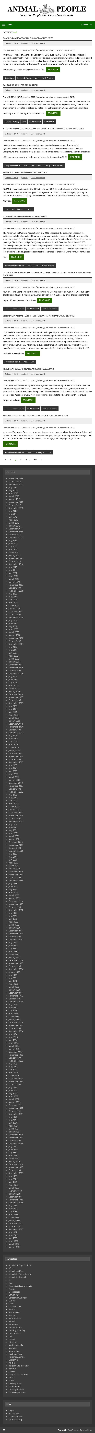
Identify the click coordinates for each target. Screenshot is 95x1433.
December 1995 (16, 993)
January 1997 (14, 957)
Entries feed (14, 1413)
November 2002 (16, 786)
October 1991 (15, 1111)
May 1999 (13, 889)
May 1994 (13, 1040)
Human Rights (15, 1327)
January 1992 (14, 1102)
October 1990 (15, 1141)
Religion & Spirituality (19, 1366)
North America (47, 78)
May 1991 (13, 1123)
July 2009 (13, 594)
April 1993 (13, 1073)
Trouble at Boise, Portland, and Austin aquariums (28, 369)
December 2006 (16, 665)
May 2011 (13, 546)
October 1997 (15, 937)
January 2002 (14, 809)
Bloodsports (14, 1292)
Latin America (15, 1333)
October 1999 (15, 877)
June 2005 (13, 709)
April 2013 (13, 493)
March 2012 (14, 523)
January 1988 (14, 1220)
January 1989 (14, 1194)
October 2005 (15, 700)
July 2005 (13, 706)
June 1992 (13, 1090)
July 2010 (13, 567)
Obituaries (13, 1360)
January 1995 (14, 1019)
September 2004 (16, 733)
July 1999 (13, 883)
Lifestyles (13, 1342)
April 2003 (13, 774)
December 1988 (16, 1197)
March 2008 (14, 632)
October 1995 (15, 999)
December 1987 (16, 1223)
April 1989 (13, 1185)
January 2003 (14, 780)
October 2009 (15, 588)
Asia (29, 266)
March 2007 (14, 659)
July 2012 (13, 511)
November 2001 (16, 815)
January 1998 (14, 928)
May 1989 (13, 1182)
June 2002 (13, 798)
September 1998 (16, 910)
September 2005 (16, 703)
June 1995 (13, 1007)
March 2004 (14, 747)
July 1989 (13, 1176)
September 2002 (16, 792)
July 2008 (13, 620)
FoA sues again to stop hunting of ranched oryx (28, 38)
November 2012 (16, 502)
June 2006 (13, 679)
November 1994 (16, 1025)
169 (34, 460)
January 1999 (14, 898)
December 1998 (16, 901)
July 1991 (13, 1117)
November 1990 (16, 1138)
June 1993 (13, 1067)
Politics (12, 1363)
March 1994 (14, 1046)
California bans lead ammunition (20, 85)
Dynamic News (86, 1430)
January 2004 (14, 750)
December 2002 (16, 783)
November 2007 (16, 638)
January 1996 (14, 990)
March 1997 (14, 954)
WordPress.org (15, 1419)
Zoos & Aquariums (49, 309)
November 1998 (16, 904)
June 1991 (13, 1120)
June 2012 (13, 514)
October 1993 (15, 1058)
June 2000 (13, 857)
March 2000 (14, 866)
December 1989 (16, 1164)
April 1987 (13, 1241)
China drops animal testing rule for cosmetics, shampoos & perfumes (39, 316)
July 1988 (13, 1206)
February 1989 (15, 1191)
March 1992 (14, 1099)
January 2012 (14, 526)
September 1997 (16, 940)
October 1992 (15, 1084)
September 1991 (16, 1114)
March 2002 (14, 806)
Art (10, 1280)
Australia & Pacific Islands (20, 1286)
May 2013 (13, 490)
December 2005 (16, 694)
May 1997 (13, 948)
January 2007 (14, 662)
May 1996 (13, 981)
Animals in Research (12, 362)
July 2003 (13, 765)
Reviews (12, 1369)
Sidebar (84, 24)
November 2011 (16, 532)
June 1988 (13, 1208)
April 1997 (13, 951)
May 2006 (13, 682)
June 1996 (13, 978)
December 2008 (16, 611)
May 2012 (13, 517)
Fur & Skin (13, 1324)
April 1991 (13, 1126)
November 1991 (16, 1108)
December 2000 (16, 842)
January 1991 (14, 1132)
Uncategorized (15, 1383)
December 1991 (16, 1105)
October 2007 (15, 641)
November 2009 (16, 585)
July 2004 (13, 736)
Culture (12, 1301)
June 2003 (13, 768)
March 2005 (14, 718)
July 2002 (13, 795)
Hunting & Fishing (24, 78)
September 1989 (16, 1173)
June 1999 (13, 886)
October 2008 (15, 614)
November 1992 (16, 1081)
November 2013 (16, 478)
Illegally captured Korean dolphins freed (25, 216)
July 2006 (13, 676)
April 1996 (13, 984)
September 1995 (16, 1002)
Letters (12, 1339)
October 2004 (15, 730)
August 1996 (14, 972)
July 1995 (13, 1005)
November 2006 (16, 668)
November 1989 (16, 1167)
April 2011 (13, 549)
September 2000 (16, 851)
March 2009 (14, 605)
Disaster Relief (15, 1307)
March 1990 (14, 1158)
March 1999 (14, 895)
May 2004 (13, 741)
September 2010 (16, 564)
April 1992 (13, 1096)
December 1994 (16, 1022)
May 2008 (13, 626)
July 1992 (13, 1087)
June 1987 (13, 1235)
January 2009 (14, 608)
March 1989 (14, 1188)
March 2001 (14, 836)
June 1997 (13, 945)
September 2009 (16, 591)
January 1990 (14, 1161)
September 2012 (16, 508)
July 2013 (13, 487)
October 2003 (15, 759)
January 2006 (14, 691)
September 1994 (16, 1031)
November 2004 (16, 727)
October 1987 (15, 1226)
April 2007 (13, 656)
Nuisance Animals (16, 1357)
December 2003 (16, 753)
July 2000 (13, 854)
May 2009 (13, 600)
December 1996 (16, 960)
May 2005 (13, 712)
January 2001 (14, 839)
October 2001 (15, 818)
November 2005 (16, 697)
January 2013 (14, 499)
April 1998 (13, 922)
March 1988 (14, 1217)
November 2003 (16, 756)
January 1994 (14, 1049)
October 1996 (15, 966)
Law (36, 78)
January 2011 (14, 555)
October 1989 (15, 1170)
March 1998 (14, 925)
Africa (11, 1268)
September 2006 (16, 673)
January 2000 (14, 869)
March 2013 (14, 496)
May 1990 (13, 1152)
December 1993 (16, 1052)
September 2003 (16, 762)
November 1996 (16, 963)
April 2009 (13, 603)
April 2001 (13, 833)
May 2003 (13, 771)
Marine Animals (48, 266)
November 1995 (16, 996)
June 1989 (13, 1179)
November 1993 (16, 1055)
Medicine (13, 1348)
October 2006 (15, 671)
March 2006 (14, 688)
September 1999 (16, 880)
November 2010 (16, 558)
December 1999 (16, 872)
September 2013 (16, 484)
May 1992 (13, 1093)
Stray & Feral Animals (54, 166)
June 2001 (13, 827)
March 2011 (14, 552)
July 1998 (13, 913)
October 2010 (15, 561)
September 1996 (16, 969)
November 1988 (16, 1200)
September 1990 (16, 1143)
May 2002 (13, 801)
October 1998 (15, 907)
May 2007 (13, 653)
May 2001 (13, 830)
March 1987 (14, 1244)
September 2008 (16, 617)
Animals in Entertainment (14, 266)
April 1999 (13, 892)
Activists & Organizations (20, 1265)
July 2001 (13, 824)
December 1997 (16, 931)
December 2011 (16, 529)
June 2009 (13, 597)
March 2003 (14, 777)
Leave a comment (38, 43)
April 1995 (13, 1013)
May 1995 (13, 1010)
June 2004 (13, 738)
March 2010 (14, 579)
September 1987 (16, 1229)
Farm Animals (15, 1318)
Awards (12, 1289)
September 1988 (16, 1203)
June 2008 (13, 623)
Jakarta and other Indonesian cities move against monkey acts (35, 416)
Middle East (14, 1351)
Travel (11, 1380)
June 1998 (13, 916)
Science (12, 1372)
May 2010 (13, 573)
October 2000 (15, 848)
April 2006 (13, 685)
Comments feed (16, 1416)
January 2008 (14, 635)
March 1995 (14, 1016)
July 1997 (13, 942)
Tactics (29, 209)
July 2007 (13, 647)
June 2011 (13, 543)
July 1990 (13, 1146)
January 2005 (14, 721)
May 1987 (13, 1238)
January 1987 (14, 1247)
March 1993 (14, 1075)
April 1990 (13, 1155)
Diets (11, 1304)
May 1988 (13, 1211)
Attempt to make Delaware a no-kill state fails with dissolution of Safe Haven (43, 129)
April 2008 (13, 629)
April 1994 (13, 1043)
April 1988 (13, 1214)
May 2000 (13, 860)
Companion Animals (12, 166)
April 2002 (13, 804)
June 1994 (13, 1037)
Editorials (13, 1309)
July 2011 (13, 540)
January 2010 (14, 582)
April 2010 (13, 576)
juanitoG (24, 43)
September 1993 (16, 1061)
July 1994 (13, 1034)
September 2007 (16, 644)
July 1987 (13, 1232)
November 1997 (16, 934)
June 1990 (13, 1149)
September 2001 (16, 821)
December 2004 (16, 724)
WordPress (72, 1430)
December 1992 (16, 1078)
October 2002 (15, 789)
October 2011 (15, 535)
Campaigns (9, 78)
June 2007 (13, 650)
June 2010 (13, 570)
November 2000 (16, 845)
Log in (11, 1410)
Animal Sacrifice (16, 1271)
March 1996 (14, 987)
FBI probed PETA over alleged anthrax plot (25, 172)
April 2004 (13, 744)
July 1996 (13, 975)
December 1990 (16, 1135)
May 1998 (13, 919)
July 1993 (13, 1064)
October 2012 (15, 505)
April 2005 (13, 715)
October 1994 (15, 1028)
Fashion (12, 1321)
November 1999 (16, 874)
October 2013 (15, 481)
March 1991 (14, 1129)
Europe (12, 1315)
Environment (14, 1312)
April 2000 (13, 863)
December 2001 (16, 812)
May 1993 (13, 1070)
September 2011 (16, 537)
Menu (10, 24)
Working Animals (16, 1389)
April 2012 (13, 520)
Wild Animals (49, 122)
